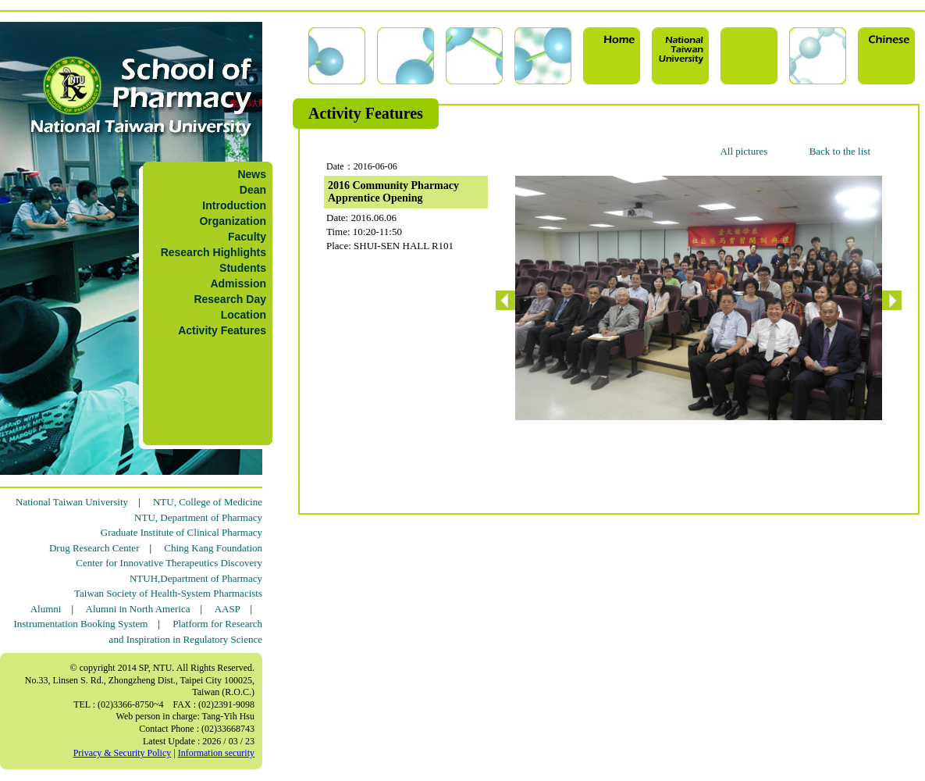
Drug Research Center (94, 548)
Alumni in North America (138, 609)
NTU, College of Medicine (207, 502)
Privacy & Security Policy (122, 752)
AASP (227, 609)
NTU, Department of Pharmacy (198, 517)
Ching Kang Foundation (213, 548)
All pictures (743, 151)
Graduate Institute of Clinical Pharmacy (181, 532)
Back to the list (839, 151)
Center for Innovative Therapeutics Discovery (169, 563)
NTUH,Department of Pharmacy (196, 578)
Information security (216, 752)
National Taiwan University (72, 502)
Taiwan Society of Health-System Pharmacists (168, 593)
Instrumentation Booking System (80, 623)
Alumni (46, 609)
